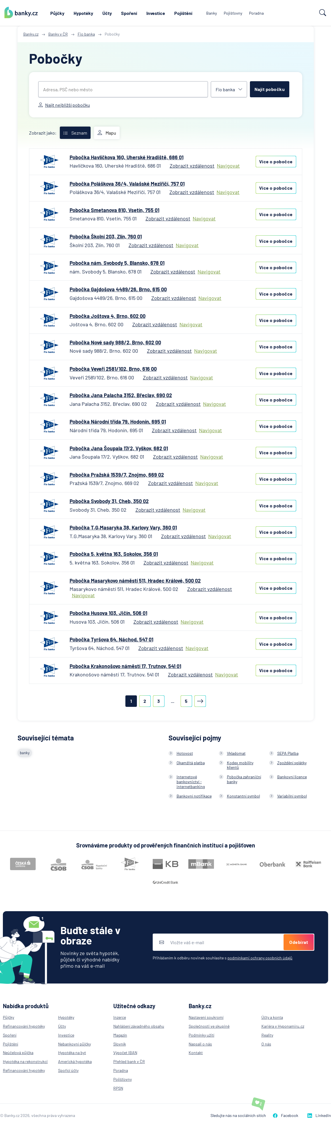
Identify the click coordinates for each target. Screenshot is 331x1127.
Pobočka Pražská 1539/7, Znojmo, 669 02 (117, 475)
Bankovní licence (292, 776)
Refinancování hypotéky (24, 1026)
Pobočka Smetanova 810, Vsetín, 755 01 (114, 210)
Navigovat (228, 166)
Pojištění (183, 13)
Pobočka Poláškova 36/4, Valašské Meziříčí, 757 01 (127, 184)
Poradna (256, 13)
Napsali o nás (200, 1043)
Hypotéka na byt (72, 1052)
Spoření (129, 13)
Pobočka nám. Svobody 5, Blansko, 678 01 (117, 263)
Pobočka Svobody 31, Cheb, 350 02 (109, 501)
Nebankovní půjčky (74, 1043)
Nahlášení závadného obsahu (138, 1026)
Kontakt (196, 1052)
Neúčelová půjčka (18, 1052)
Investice (155, 13)
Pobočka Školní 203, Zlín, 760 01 (106, 236)
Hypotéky (83, 13)
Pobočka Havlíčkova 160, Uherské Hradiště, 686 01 (126, 157)
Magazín (120, 1035)
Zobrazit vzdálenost (192, 165)
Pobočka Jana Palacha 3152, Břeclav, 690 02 (121, 395)
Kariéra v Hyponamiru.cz (282, 1026)
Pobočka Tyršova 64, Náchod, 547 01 (111, 639)
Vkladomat (236, 753)
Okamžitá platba (191, 762)
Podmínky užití (201, 1035)
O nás (266, 1043)
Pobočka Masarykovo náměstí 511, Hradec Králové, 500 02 (135, 580)
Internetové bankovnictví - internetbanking (191, 781)
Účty (107, 13)
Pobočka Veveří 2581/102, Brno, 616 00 (113, 369)
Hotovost (185, 753)
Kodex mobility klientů (240, 765)
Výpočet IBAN (125, 1052)
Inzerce (119, 1017)
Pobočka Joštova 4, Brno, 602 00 (108, 316)
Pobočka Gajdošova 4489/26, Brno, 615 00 (118, 289)
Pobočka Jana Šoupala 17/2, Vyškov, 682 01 (119, 448)
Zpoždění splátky (292, 762)
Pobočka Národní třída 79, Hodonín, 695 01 (118, 421)
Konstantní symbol (243, 796)
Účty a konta (272, 1017)
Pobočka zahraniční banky (244, 779)
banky (25, 752)
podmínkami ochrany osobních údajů (259, 957)
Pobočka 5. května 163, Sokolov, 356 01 (114, 554)
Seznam (75, 132)
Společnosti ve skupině (209, 1026)
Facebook (285, 1115)
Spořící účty (68, 1070)
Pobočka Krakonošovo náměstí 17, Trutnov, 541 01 (125, 666)
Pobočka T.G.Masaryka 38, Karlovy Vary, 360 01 (123, 527)
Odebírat (298, 942)
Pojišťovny (233, 13)
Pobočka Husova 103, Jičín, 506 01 (108, 613)
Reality (267, 1035)
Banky (211, 13)
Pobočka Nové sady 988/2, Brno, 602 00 (115, 342)
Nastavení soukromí (206, 1017)
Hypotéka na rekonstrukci (25, 1061)
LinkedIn (319, 1115)
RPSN (118, 1088)
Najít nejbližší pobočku (64, 105)
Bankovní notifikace (194, 796)
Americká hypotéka (75, 1061)
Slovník (119, 1043)
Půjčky (57, 13)
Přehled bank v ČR (129, 1061)
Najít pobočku (270, 89)
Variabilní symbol (292, 796)
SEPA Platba (288, 753)
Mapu (106, 133)
